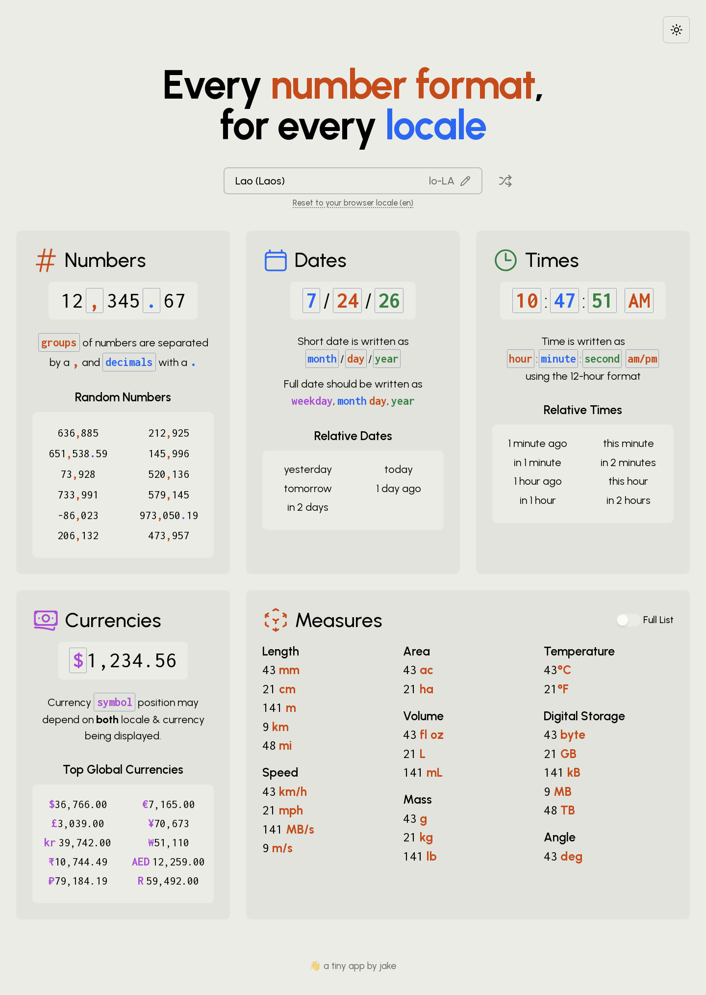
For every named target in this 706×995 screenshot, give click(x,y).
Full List (658, 620)
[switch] (628, 620)
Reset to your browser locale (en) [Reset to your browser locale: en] (353, 203)
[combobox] (353, 180)
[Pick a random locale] (505, 180)
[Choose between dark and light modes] (676, 29)
